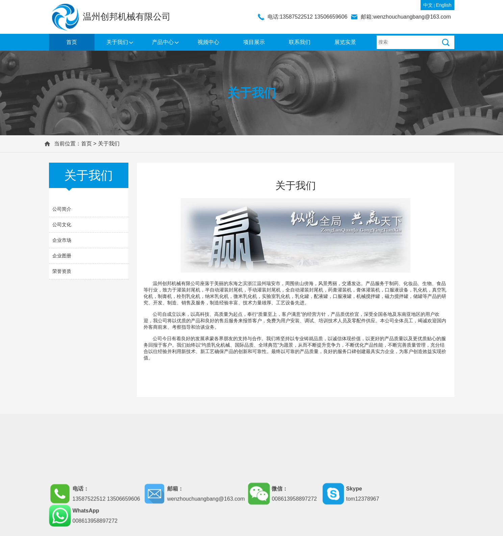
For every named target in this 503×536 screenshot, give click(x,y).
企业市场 (61, 240)
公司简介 (61, 209)
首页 (71, 42)
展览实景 (345, 42)
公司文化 (61, 224)
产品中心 (163, 42)
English (443, 5)
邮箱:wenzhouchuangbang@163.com (406, 17)
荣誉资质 (61, 271)
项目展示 (254, 42)
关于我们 (117, 42)
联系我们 (299, 42)
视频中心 (208, 42)
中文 (428, 5)
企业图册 (61, 255)
